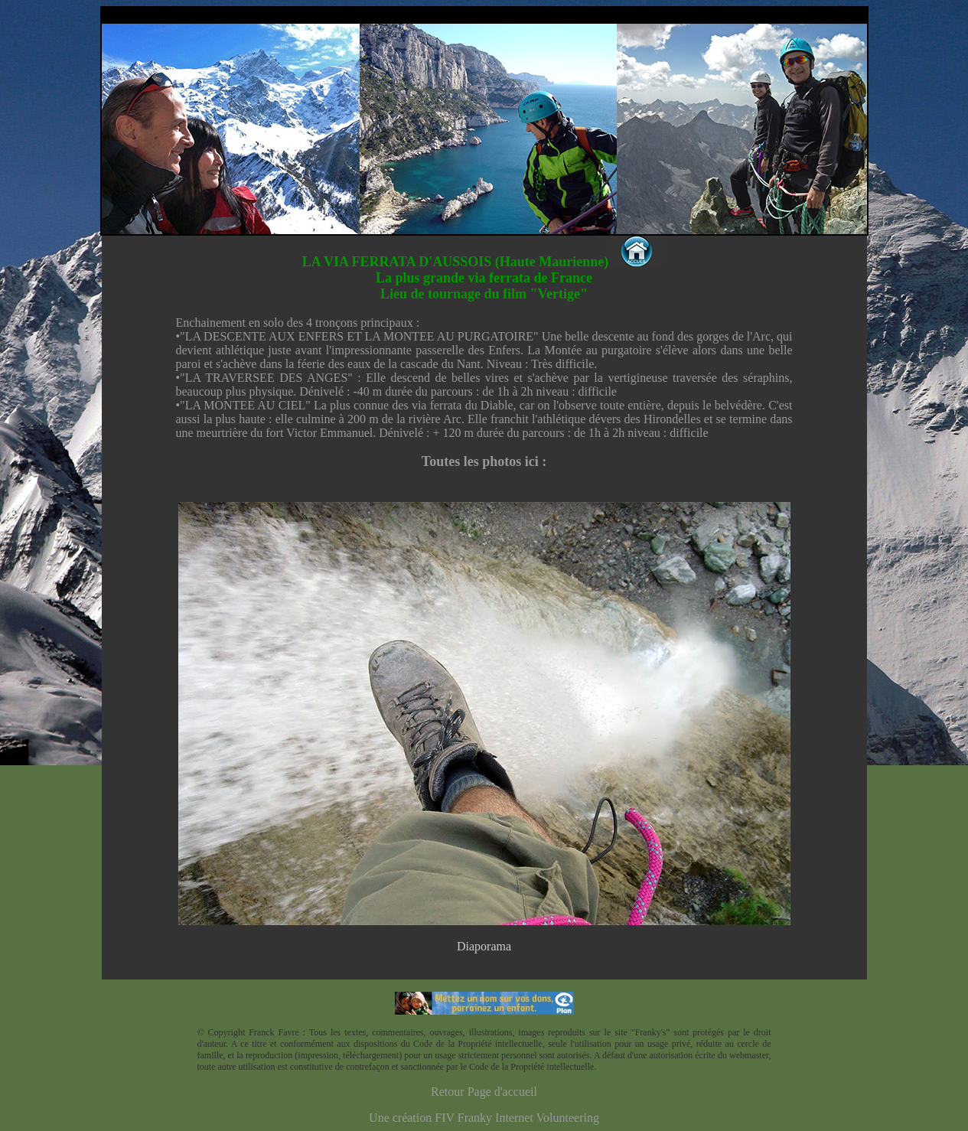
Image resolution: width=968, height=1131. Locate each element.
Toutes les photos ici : (484, 461)
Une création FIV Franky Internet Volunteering (484, 1117)
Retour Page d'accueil (484, 1091)
